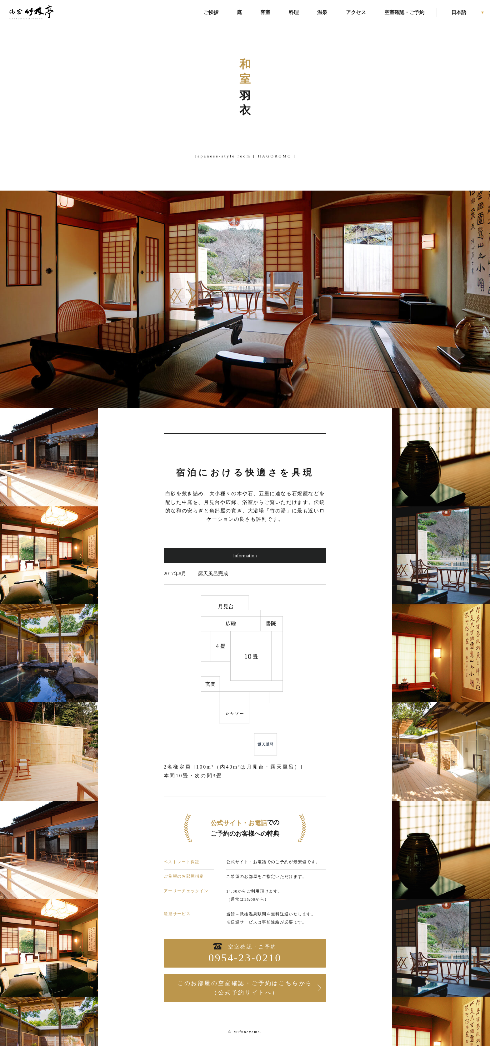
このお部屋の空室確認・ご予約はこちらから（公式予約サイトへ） (245, 988)
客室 (265, 12)
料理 (294, 12)
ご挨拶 (210, 12)
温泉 (322, 12)
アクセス (356, 12)
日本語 (458, 12)
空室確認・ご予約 (404, 12)
